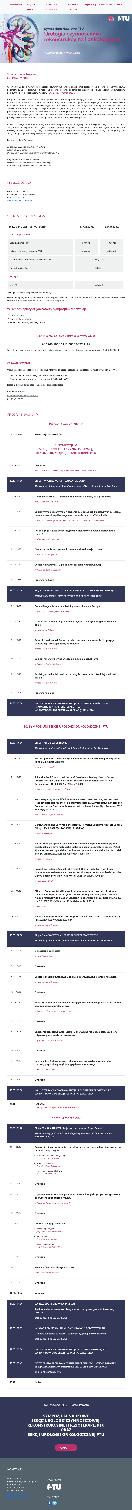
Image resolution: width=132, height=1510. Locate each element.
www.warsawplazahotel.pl (19, 200)
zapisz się (66, 1447)
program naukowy (73, 7)
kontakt (119, 4)
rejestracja (91, 4)
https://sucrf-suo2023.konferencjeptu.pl (45, 300)
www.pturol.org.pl (15, 1496)
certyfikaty (105, 4)
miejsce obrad (31, 7)
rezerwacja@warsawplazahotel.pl (23, 395)
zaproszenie (15, 4)
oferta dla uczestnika (50, 7)
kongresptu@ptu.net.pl (18, 1493)
